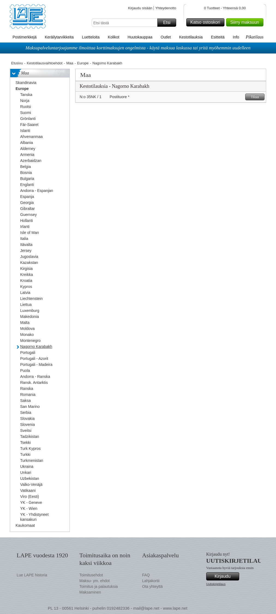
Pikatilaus (254, 37)
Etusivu (17, 63)
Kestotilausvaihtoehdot (44, 63)
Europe (83, 63)
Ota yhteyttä (152, 586)
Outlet (166, 37)
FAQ (146, 575)
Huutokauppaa (140, 37)
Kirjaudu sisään (140, 8)
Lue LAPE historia (32, 575)
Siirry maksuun (246, 22)
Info (236, 37)
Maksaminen (90, 592)
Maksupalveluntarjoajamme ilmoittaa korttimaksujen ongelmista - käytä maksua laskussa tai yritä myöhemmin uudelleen (138, 47)
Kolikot (113, 37)
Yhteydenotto (165, 8)
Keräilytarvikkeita (59, 37)
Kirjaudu (226, 576)
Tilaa (257, 97)
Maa (69, 63)
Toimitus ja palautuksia (98, 586)
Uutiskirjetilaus (216, 584)
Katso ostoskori (206, 22)
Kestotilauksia (191, 37)
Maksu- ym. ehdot (94, 581)
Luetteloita (91, 37)
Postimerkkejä (25, 37)
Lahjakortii (151, 581)
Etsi (169, 23)
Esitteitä (217, 37)
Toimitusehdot (91, 575)
